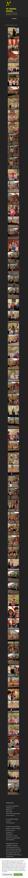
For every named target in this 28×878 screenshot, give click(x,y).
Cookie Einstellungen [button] (7, 874)
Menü (14, 18)
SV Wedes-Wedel (11, 10)
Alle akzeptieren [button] (18, 874)
